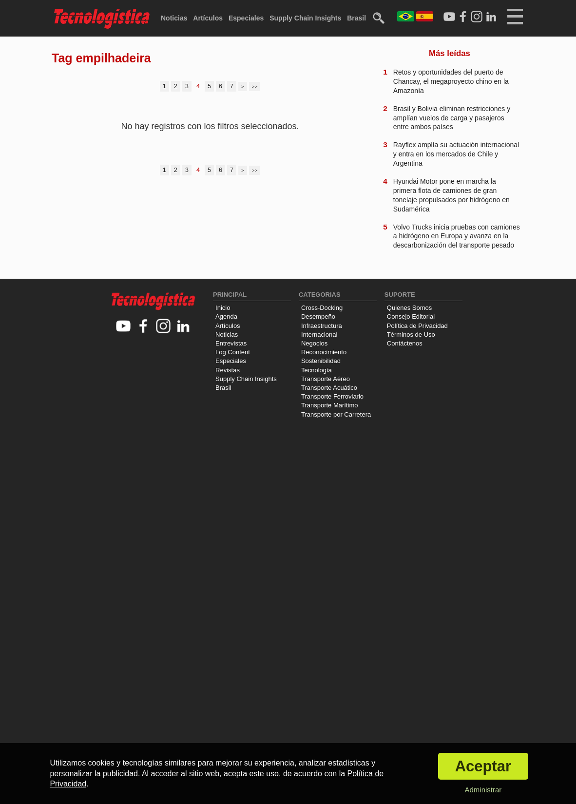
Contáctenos (404, 343)
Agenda (226, 316)
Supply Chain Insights (305, 18)
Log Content (232, 352)
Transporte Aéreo (325, 379)
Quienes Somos (409, 307)
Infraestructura (321, 325)
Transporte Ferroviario (332, 396)
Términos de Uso (411, 334)
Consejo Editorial (411, 316)
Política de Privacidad (417, 325)
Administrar (482, 789)
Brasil (356, 18)
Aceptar (483, 766)
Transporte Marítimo (329, 405)
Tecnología (316, 370)
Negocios (314, 343)
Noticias (174, 18)
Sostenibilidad (321, 360)
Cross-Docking (322, 307)
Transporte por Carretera (336, 414)
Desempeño (318, 316)
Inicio (222, 307)
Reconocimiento (323, 352)
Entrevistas (231, 343)
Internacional (319, 334)
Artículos (208, 18)
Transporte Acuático (329, 387)
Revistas (227, 370)
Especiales (246, 18)
